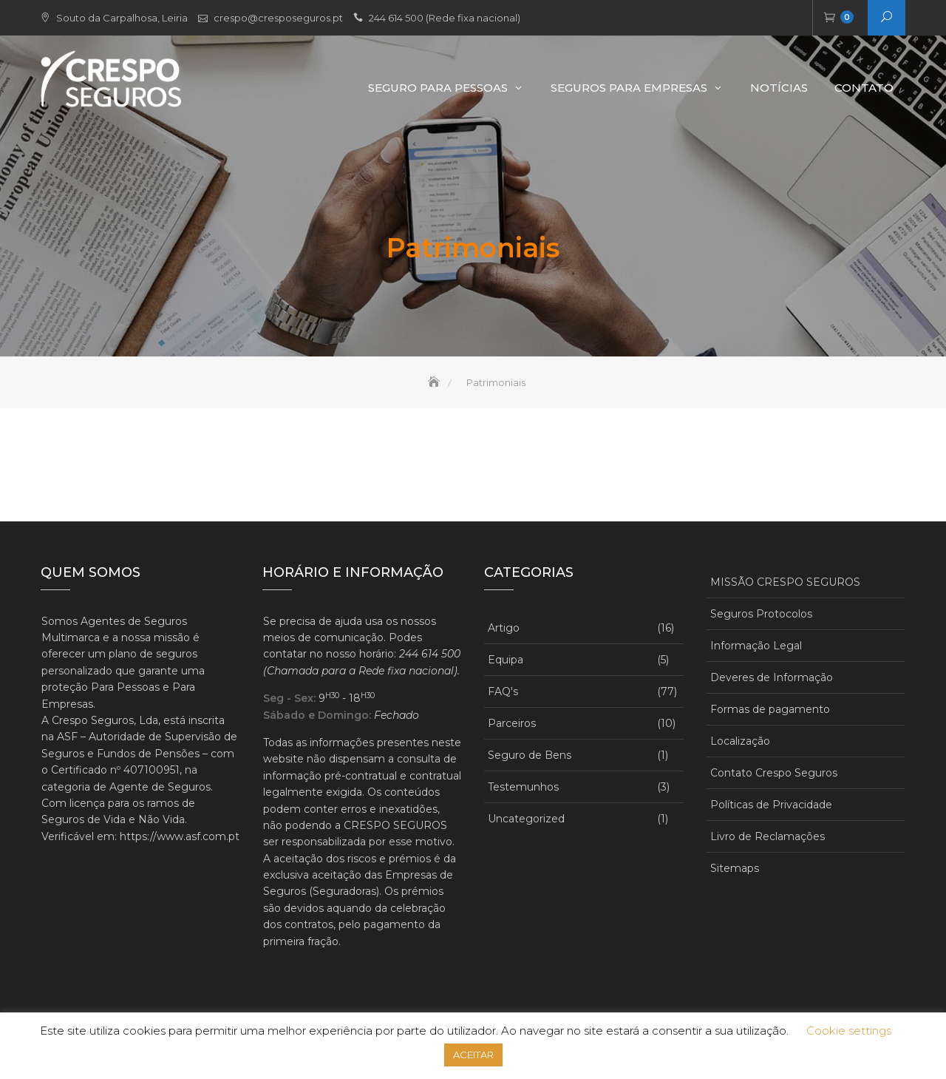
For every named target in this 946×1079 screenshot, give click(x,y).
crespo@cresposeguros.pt (278, 18)
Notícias (779, 88)
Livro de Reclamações (767, 836)
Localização (740, 741)
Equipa (505, 659)
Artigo (504, 628)
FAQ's (503, 691)
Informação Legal (756, 645)
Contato (864, 88)
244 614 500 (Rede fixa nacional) (444, 18)
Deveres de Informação (771, 677)
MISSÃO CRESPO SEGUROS (785, 582)
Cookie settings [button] (848, 1031)
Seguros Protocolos (761, 613)
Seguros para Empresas (629, 88)
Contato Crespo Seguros (773, 772)
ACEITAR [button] (473, 1055)
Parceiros (512, 723)
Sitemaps (734, 868)
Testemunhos (523, 787)
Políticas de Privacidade (771, 804)
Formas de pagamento (770, 709)
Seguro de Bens (529, 755)
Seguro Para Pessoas (438, 88)
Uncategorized (526, 818)
